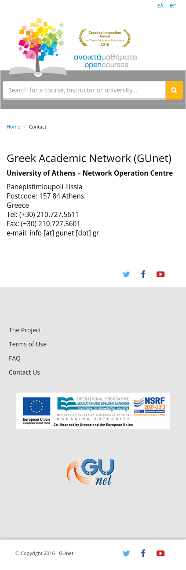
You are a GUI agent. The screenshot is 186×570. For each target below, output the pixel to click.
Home (13, 126)
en (173, 5)
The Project (25, 330)
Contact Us (24, 372)
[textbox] (84, 90)
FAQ (15, 358)
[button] (174, 90)
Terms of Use (28, 344)
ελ (160, 5)
